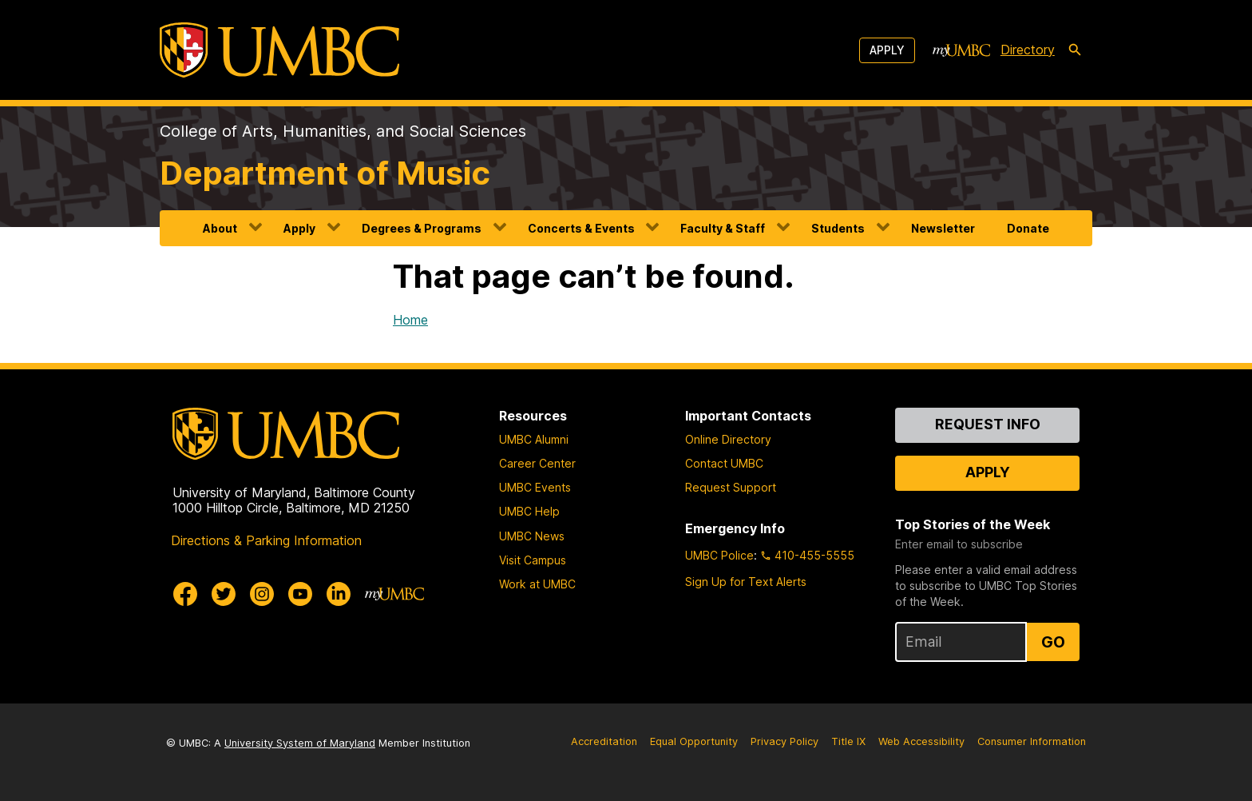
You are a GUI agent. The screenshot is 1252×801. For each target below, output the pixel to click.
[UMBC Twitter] (223, 594)
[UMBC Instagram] (261, 594)
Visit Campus (532, 560)
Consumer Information (1031, 741)
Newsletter (943, 228)
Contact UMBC (724, 463)
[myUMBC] (961, 50)
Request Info (987, 424)
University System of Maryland (299, 743)
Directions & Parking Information (266, 540)
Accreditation (604, 741)
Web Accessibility (921, 741)
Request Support (730, 487)
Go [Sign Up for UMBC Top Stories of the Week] (1053, 642)
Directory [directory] (1027, 50)
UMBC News (532, 536)
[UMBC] (279, 50)
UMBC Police (719, 555)
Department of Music (325, 173)
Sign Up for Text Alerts (745, 581)
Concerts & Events (581, 228)
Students (838, 228)
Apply (887, 50)
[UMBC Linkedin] (338, 594)
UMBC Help (529, 511)
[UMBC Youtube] (300, 594)
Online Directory (728, 439)
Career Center (537, 463)
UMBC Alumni (534, 439)
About (220, 228)
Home (410, 320)
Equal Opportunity (694, 741)
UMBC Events (535, 487)
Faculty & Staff (722, 228)
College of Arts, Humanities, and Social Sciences (343, 131)
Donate (1028, 228)
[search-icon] (1074, 50)
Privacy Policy (784, 741)
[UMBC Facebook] (185, 594)
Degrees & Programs (421, 228)
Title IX (848, 741)
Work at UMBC (537, 584)
